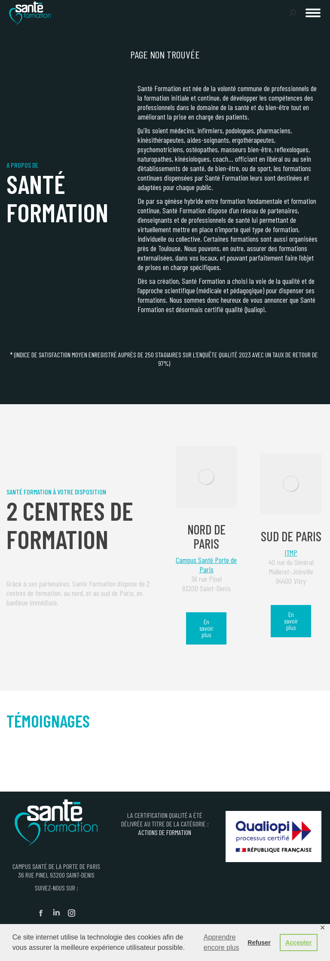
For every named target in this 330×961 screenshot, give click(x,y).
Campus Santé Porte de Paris (206, 564)
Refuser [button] (259, 942)
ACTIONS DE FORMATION (164, 832)
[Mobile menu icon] (313, 12)
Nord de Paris (206, 536)
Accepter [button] (298, 942)
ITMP (290, 552)
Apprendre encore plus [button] (221, 942)
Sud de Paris (291, 536)
